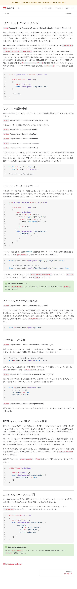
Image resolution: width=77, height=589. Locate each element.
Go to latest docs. (59, 2)
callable (29, 252)
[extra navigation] (73, 8)
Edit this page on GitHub (12, 564)
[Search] (19, 8)
